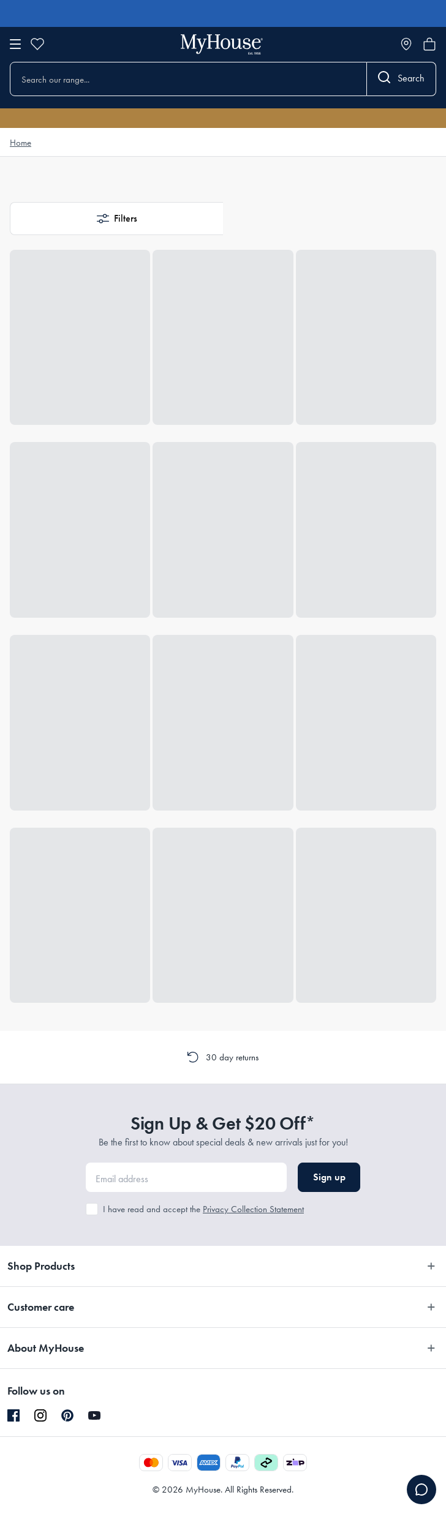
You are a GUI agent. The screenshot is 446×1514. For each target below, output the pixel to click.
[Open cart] (429, 44)
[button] (116, 218)
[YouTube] (94, 1415)
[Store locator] (406, 44)
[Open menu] (15, 44)
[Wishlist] (37, 44)
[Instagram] (40, 1416)
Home (20, 142)
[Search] (401, 79)
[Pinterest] (67, 1415)
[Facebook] (13, 1416)
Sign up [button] (329, 1177)
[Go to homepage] (222, 44)
